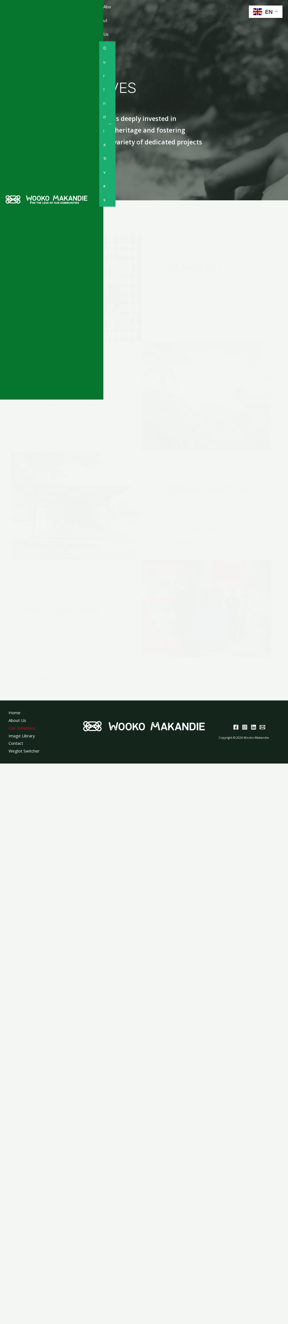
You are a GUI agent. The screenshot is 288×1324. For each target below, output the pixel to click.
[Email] (262, 727)
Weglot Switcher (24, 751)
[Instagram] (244, 727)
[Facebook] (236, 727)
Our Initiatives (104, 124)
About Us (107, 20)
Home (14, 712)
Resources (104, 268)
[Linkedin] (253, 727)
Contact (107, 379)
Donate (107, 344)
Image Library (22, 735)
